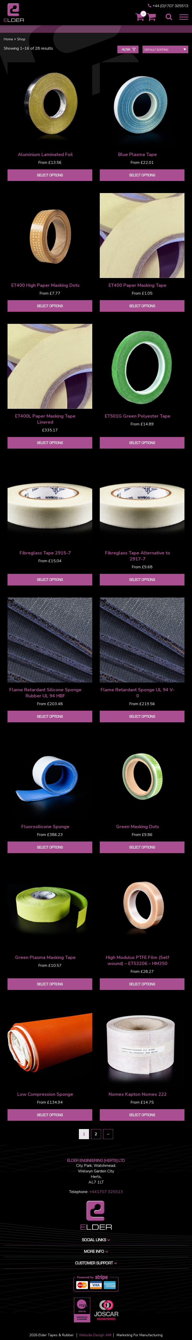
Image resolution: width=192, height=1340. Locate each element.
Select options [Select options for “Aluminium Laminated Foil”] (50, 175)
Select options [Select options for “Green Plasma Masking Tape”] (50, 984)
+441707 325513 (106, 1192)
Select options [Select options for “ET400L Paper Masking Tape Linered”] (50, 442)
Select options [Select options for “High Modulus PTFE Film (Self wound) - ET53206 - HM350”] (142, 984)
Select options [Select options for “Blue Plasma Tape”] (142, 175)
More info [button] (96, 1251)
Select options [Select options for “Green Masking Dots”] (142, 847)
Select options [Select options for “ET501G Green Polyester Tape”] (142, 442)
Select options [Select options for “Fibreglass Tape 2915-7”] (50, 579)
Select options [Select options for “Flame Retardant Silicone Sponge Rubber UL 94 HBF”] (50, 716)
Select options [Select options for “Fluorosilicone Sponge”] (50, 847)
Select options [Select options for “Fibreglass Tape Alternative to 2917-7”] (142, 579)
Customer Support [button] (96, 1262)
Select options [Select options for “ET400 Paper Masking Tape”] (142, 305)
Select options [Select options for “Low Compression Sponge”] (50, 1114)
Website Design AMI (95, 1335)
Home (8, 39)
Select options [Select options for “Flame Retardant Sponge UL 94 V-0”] (142, 716)
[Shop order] (165, 49)
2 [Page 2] (96, 1134)
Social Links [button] (96, 1239)
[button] (182, 17)
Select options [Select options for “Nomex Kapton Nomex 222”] (142, 1114)
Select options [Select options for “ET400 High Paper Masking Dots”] (50, 305)
